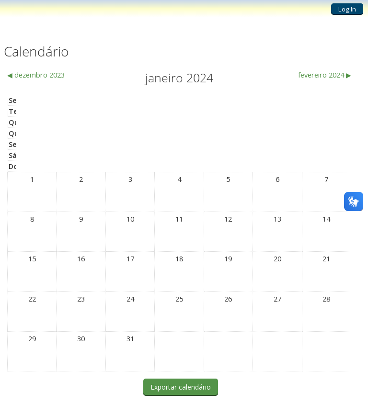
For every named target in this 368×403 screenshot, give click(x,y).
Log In (347, 9)
